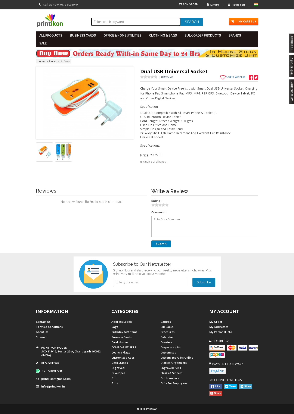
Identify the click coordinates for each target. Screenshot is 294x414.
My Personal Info (220, 332)
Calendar (167, 337)
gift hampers (170, 378)
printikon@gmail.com (56, 379)
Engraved (118, 368)
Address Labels (121, 322)
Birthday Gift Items (124, 332)
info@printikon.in (53, 386)
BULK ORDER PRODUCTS (203, 35)
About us (42, 332)
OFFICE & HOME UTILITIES (122, 35)
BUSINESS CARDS (83, 35)
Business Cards (121, 337)
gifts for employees (174, 383)
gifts (114, 383)
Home (41, 61)
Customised (168, 352)
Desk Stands (119, 363)
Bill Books (167, 327)
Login (213, 4)
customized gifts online (177, 357)
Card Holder (119, 342)
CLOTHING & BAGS (163, 35)
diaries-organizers (174, 363)
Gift (114, 378)
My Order (215, 322)
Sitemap (41, 337)
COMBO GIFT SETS (123, 347)
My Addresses (218, 327)
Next (128, 102)
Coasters (166, 342)
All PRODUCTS (50, 35)
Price (144, 155)
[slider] (148, 77)
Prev (41, 102)
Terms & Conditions (49, 327)
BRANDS (235, 35)
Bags (114, 327)
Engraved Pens (171, 368)
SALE (43, 43)
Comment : (158, 212)
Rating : (156, 200)
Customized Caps (122, 357)
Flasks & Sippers (171, 373)
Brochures (167, 332)
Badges (166, 322)
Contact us (43, 322)
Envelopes (118, 373)
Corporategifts (171, 347)
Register (236, 4)
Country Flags (120, 352)
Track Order (188, 4)
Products (54, 61)
